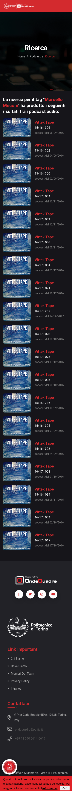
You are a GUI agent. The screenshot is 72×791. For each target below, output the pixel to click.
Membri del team (20, 673)
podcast (35, 56)
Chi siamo (15, 658)
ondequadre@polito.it (25, 728)
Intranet (14, 688)
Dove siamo (17, 666)
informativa (49, 788)
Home (21, 56)
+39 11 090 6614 (26, 738)
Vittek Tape (44, 122)
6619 (42, 738)
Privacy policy (18, 681)
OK (64, 788)
